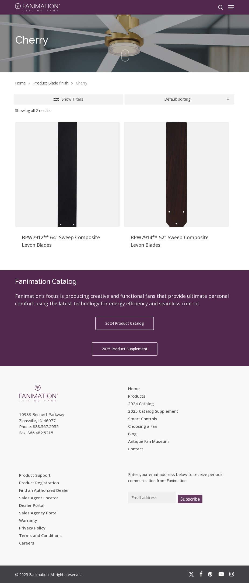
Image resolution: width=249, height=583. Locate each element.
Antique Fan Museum (148, 441)
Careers (26, 543)
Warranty (28, 520)
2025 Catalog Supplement (153, 411)
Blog (132, 433)
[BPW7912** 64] (67, 174)
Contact (135, 448)
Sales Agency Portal (38, 512)
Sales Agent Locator (38, 497)
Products (136, 396)
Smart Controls (142, 418)
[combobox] (179, 99)
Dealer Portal (31, 505)
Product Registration (39, 482)
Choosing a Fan (142, 426)
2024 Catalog (141, 403)
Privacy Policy (32, 528)
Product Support (35, 475)
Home (20, 83)
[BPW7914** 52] (176, 174)
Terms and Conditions (40, 535)
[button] (231, 7)
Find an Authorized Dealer (44, 490)
